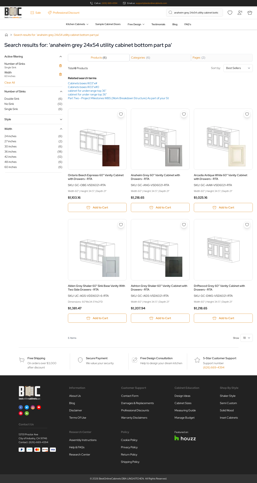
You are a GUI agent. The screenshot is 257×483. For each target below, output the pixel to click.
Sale (36, 13)
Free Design (134, 24)
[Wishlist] (230, 12)
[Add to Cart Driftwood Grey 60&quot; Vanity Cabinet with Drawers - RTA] (223, 318)
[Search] (170, 12)
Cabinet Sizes (183, 403)
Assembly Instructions (82, 440)
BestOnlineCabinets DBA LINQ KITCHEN (121, 478)
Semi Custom (228, 403)
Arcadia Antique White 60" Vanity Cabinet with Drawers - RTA (220, 177)
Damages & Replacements (137, 403)
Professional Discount (63, 13)
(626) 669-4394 (109, 3)
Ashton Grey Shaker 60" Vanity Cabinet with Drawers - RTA (159, 287)
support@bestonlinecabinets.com (151, 3)
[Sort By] (238, 68)
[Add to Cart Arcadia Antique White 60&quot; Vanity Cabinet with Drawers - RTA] (223, 207)
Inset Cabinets (229, 417)
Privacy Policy (129, 447)
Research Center (79, 454)
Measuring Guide (185, 410)
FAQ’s (187, 24)
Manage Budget (185, 417)
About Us (75, 396)
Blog (174, 24)
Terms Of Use (77, 417)
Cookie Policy (129, 440)
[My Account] (240, 12)
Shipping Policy (130, 462)
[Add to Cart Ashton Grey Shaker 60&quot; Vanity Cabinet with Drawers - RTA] (160, 318)
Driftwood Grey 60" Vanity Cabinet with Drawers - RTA (219, 287)
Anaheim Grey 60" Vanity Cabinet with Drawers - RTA (155, 177)
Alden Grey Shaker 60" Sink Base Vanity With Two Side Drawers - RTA (96, 287)
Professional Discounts (135, 410)
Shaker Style (228, 396)
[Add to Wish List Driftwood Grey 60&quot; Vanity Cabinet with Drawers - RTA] (247, 224)
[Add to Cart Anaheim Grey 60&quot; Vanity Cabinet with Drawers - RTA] (160, 207)
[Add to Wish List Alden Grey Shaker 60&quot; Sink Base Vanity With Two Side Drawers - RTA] (121, 224)
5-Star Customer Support (219, 358)
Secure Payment (96, 358)
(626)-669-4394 (38, 442)
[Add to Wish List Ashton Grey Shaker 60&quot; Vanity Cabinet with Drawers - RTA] (183, 224)
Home (6, 35)
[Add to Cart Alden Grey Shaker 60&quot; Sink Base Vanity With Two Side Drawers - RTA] (97, 318)
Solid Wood (227, 410)
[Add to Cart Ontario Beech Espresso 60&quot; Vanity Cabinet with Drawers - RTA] (97, 207)
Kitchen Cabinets (75, 24)
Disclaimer (75, 410)
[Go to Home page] (13, 12)
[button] (33, 56)
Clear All (9, 82)
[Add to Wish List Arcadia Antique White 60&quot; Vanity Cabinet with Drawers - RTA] (247, 114)
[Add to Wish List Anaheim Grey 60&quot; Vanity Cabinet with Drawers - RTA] (183, 114)
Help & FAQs (76, 447)
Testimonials (158, 24)
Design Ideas (182, 396)
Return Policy (129, 454)
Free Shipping (36, 358)
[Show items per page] (247, 338)
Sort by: (232, 68)
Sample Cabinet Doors (108, 24)
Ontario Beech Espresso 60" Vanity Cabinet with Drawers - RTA (96, 177)
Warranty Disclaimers (134, 417)
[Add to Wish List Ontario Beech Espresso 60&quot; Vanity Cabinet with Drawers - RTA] (121, 114)
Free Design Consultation (156, 358)
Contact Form (130, 396)
